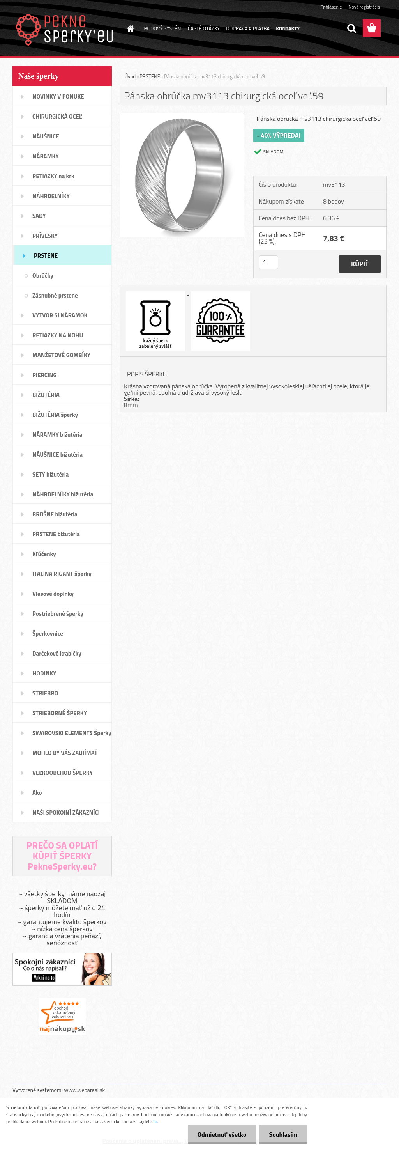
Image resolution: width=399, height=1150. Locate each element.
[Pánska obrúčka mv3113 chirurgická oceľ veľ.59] (182, 116)
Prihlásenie (331, 7)
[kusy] (268, 262)
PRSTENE (149, 76)
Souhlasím (283, 1134)
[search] (351, 28)
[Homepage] (129, 28)
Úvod (130, 76)
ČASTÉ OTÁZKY (204, 28)
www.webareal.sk (84, 1090)
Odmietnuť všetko (222, 1134)
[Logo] (66, 28)
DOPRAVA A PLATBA (248, 28)
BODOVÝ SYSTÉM (163, 28)
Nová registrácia (364, 7)
